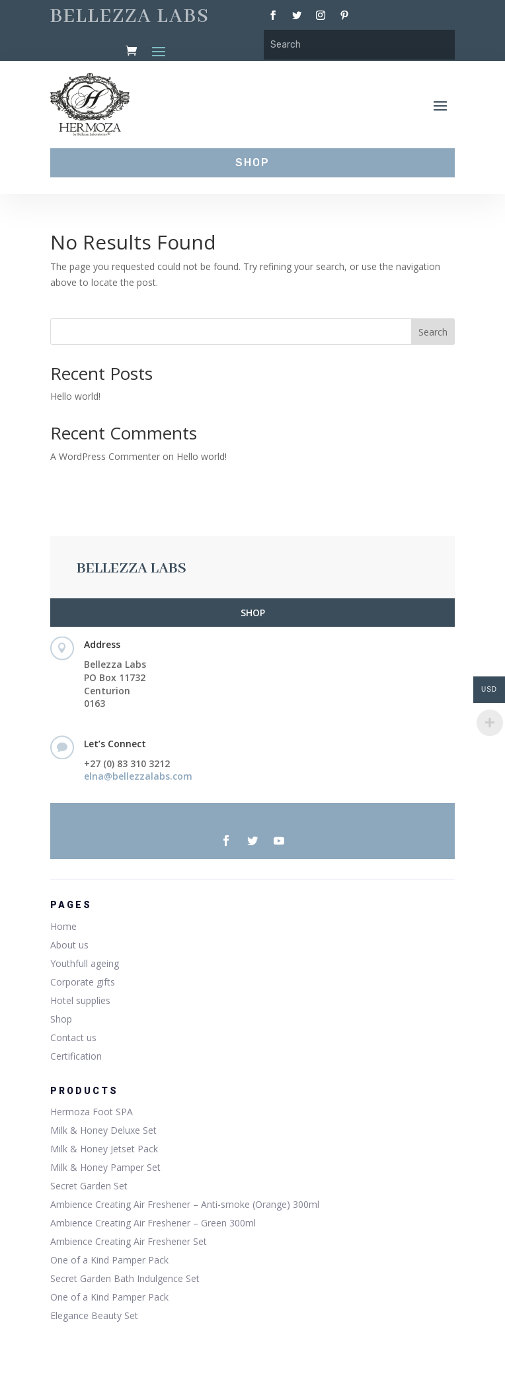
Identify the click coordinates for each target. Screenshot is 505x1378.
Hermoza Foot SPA (91, 1111)
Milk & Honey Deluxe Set (103, 1130)
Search (432, 332)
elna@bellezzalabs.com (138, 776)
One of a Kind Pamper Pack (109, 1260)
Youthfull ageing (84, 963)
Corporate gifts (82, 982)
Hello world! (75, 396)
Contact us (73, 1037)
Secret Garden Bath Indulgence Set (125, 1278)
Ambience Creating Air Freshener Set (128, 1241)
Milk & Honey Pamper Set (105, 1167)
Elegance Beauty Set (94, 1315)
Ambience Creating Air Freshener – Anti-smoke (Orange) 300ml (184, 1204)
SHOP (253, 612)
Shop (61, 1019)
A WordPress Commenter (105, 456)
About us (69, 945)
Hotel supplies (80, 1000)
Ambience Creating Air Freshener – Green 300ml (153, 1223)
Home (63, 926)
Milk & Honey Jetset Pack (104, 1148)
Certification (76, 1056)
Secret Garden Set (89, 1185)
